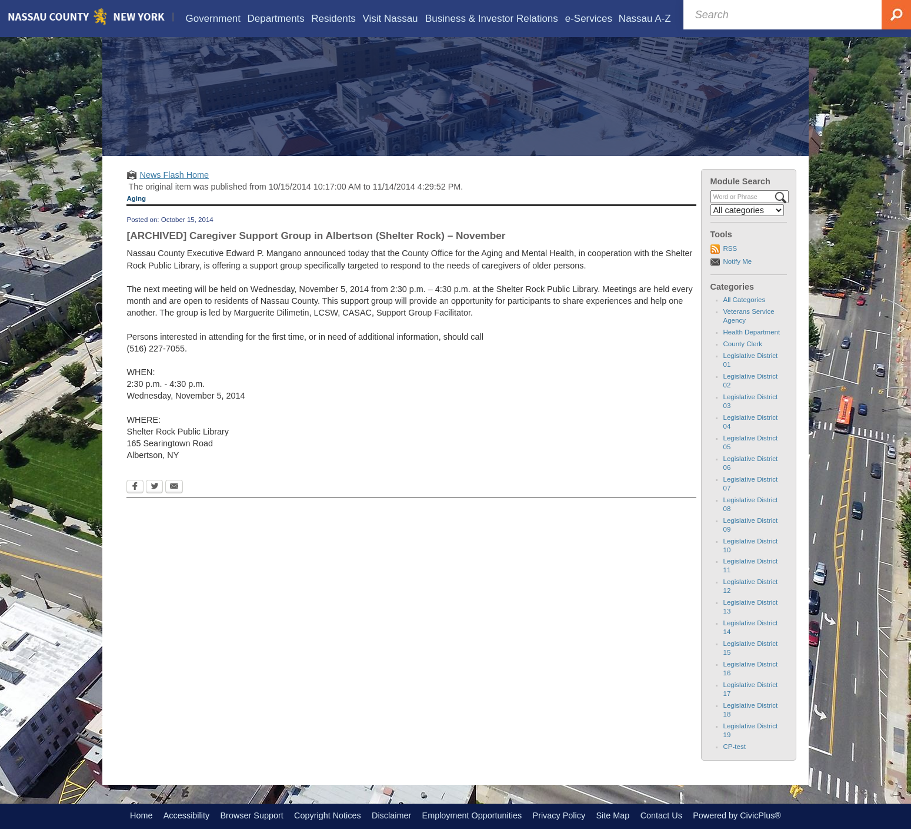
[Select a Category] (747, 210)
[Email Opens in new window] (174, 487)
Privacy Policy (559, 815)
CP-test (734, 746)
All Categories (744, 299)
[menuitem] (213, 18)
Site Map (612, 815)
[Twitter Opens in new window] (154, 487)
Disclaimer (391, 815)
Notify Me (737, 261)
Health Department (751, 332)
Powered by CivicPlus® (737, 815)
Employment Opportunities (472, 815)
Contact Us (661, 815)
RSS (730, 248)
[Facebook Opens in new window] (135, 487)
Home (141, 815)
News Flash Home (174, 175)
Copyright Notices (327, 815)
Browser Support (252, 815)
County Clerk (743, 343)
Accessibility (186, 815)
